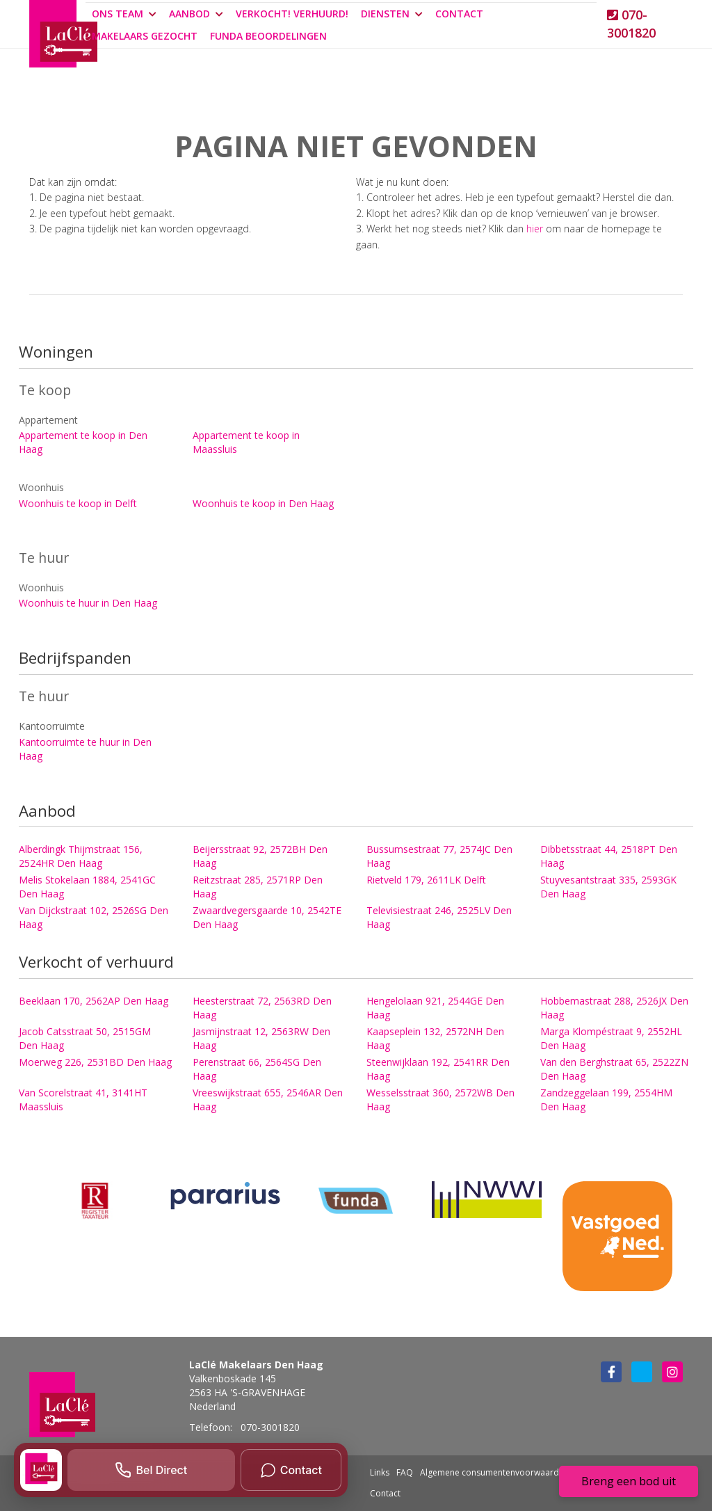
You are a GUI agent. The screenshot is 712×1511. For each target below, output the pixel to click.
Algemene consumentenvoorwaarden (494, 1472)
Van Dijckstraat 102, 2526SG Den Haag (93, 917)
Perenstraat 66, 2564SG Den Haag (257, 1068)
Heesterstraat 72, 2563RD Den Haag (262, 1007)
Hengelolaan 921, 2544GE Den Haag (435, 1007)
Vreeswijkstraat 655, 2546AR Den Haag (268, 1099)
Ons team (124, 13)
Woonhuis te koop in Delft (78, 503)
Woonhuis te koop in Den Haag (263, 503)
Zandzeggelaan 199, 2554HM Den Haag (606, 1099)
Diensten (392, 13)
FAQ (404, 1472)
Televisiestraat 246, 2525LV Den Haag (439, 917)
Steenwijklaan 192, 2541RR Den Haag (438, 1068)
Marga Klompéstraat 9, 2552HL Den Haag (611, 1038)
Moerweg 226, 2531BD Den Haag (95, 1062)
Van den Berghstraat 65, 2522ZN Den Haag (614, 1068)
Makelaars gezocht (144, 35)
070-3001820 (631, 23)
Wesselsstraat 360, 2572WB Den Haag (440, 1099)
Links (379, 1472)
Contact (459, 13)
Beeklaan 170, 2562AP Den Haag (93, 1000)
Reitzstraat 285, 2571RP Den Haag (258, 886)
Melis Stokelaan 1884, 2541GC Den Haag (87, 886)
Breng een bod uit (628, 1481)
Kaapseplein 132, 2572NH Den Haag (435, 1038)
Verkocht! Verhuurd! (292, 13)
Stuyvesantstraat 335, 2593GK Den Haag (608, 886)
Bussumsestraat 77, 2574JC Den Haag (439, 856)
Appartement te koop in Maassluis (246, 442)
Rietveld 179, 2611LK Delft (426, 879)
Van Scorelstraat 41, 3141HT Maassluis (83, 1099)
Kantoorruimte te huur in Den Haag (85, 748)
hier (534, 228)
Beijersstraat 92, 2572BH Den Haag (260, 856)
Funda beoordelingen (268, 35)
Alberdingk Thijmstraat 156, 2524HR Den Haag (81, 856)
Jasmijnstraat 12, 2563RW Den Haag (261, 1038)
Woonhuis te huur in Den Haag (88, 602)
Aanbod (196, 13)
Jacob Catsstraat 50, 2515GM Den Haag (85, 1038)
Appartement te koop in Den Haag (83, 442)
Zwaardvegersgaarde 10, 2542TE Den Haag (267, 917)
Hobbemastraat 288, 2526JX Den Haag (614, 1007)
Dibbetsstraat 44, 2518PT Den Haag (608, 856)
